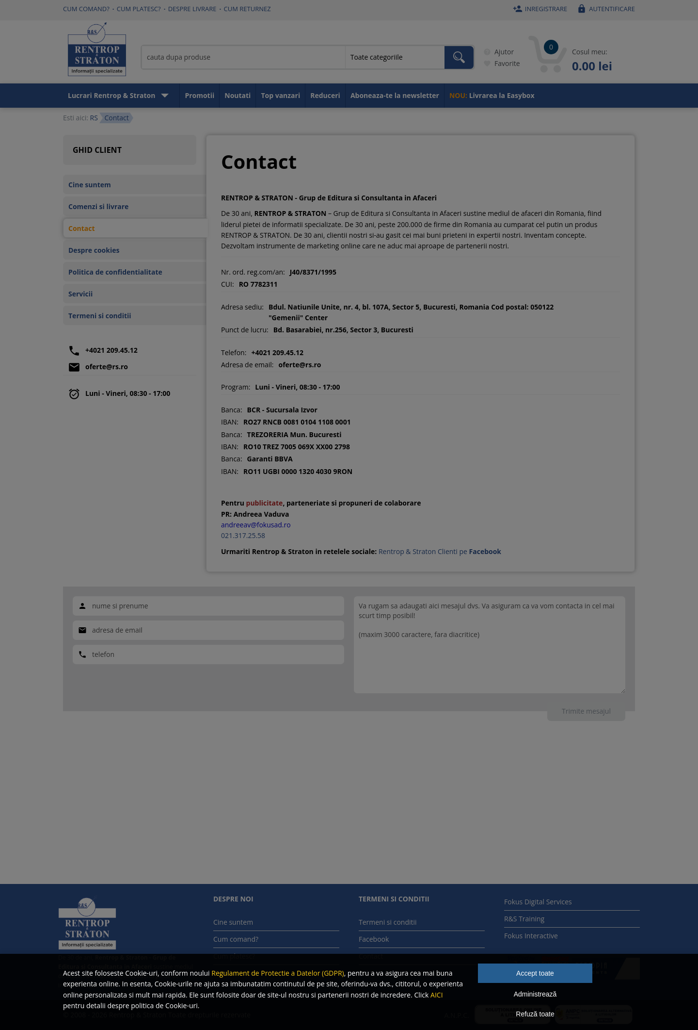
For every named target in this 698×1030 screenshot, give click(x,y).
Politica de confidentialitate (115, 272)
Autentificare (604, 8)
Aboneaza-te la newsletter (394, 95)
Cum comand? (86, 8)
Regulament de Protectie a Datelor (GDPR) (277, 973)
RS (93, 117)
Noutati (237, 95)
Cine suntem (89, 184)
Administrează (535, 994)
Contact (81, 228)
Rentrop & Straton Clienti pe (440, 551)
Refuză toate (535, 1014)
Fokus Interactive (531, 935)
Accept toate (535, 973)
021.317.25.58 (243, 535)
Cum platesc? (139, 8)
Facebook (374, 939)
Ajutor (497, 52)
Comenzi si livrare (98, 206)
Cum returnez (247, 8)
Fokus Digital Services (538, 901)
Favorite (500, 63)
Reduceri (325, 95)
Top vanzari (280, 95)
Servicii (80, 293)
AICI (436, 994)
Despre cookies (93, 250)
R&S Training (524, 918)
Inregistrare (539, 8)
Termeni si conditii (99, 315)
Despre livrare (192, 8)
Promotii (199, 95)
